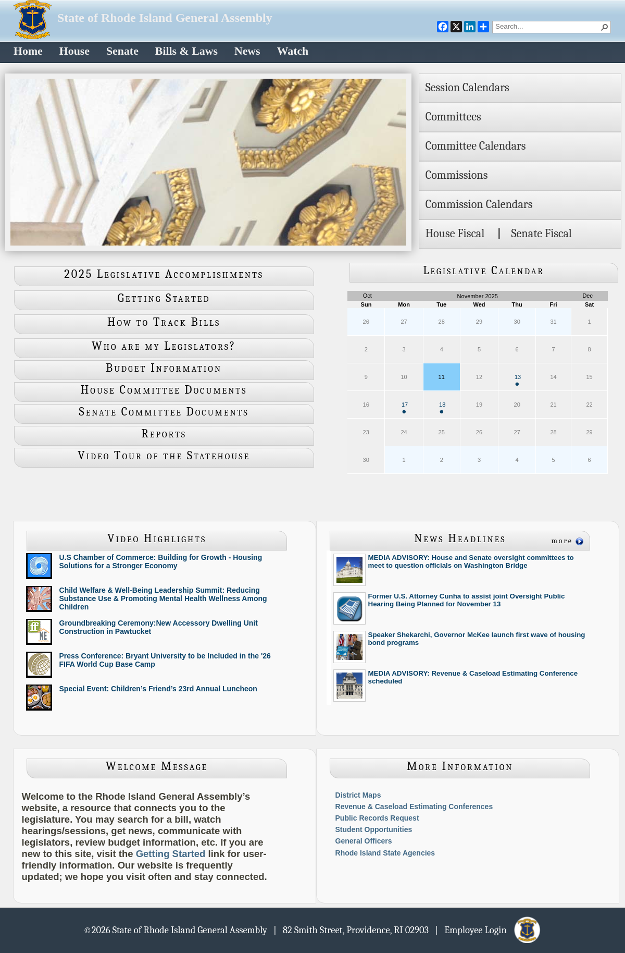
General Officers (363, 841)
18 (442, 407)
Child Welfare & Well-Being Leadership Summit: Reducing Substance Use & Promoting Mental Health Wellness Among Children (163, 598)
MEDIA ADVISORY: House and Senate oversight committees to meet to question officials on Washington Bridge (471, 561)
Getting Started (164, 298)
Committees (453, 117)
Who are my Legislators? (164, 346)
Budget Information (164, 368)
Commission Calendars (479, 204)
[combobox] (547, 26)
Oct (367, 295)
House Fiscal (455, 233)
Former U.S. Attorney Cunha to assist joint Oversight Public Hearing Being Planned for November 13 (466, 600)
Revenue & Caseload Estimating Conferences (414, 806)
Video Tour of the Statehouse (164, 455)
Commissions (457, 175)
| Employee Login (488, 929)
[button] (604, 27)
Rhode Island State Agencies (385, 853)
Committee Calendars (476, 146)
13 (518, 380)
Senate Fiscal (541, 233)
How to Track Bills (163, 322)
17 (405, 407)
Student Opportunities (374, 829)
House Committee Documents (164, 390)
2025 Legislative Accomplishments (164, 274)
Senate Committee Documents (164, 412)
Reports (163, 434)
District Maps (358, 795)
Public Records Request (377, 818)
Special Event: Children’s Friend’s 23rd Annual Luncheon (158, 689)
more (562, 540)
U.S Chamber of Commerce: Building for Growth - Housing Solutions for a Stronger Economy (160, 561)
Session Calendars (467, 87)
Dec (587, 295)
